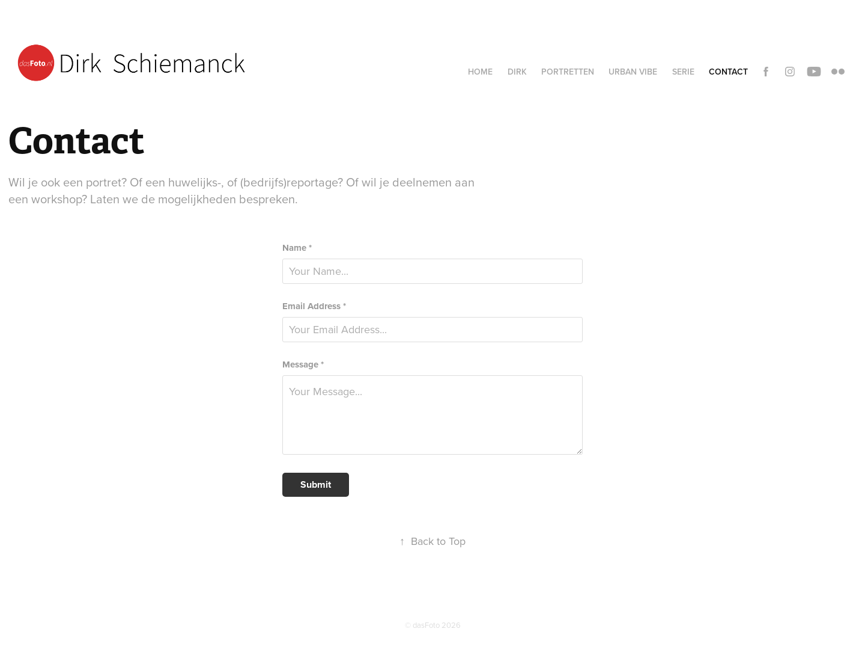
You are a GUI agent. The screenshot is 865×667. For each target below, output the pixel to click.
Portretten (567, 72)
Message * (303, 364)
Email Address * (314, 306)
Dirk (517, 72)
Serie (683, 72)
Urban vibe (633, 72)
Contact (728, 72)
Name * (297, 248)
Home (480, 72)
